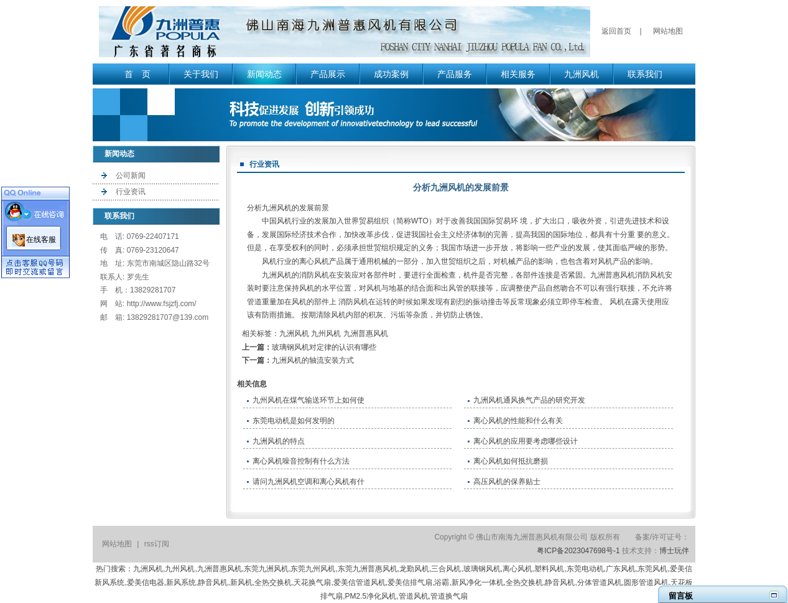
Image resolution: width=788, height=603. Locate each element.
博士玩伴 (674, 550)
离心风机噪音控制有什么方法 (301, 461)
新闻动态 (264, 74)
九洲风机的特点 (279, 441)
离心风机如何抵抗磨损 (510, 461)
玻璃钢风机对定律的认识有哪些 (324, 347)
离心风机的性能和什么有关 (518, 420)
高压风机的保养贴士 (506, 481)
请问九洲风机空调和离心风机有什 (308, 481)
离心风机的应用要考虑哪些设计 (525, 441)
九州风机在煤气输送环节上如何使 (308, 400)
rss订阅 (156, 544)
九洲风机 (581, 74)
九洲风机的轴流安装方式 (313, 360)
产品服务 (454, 74)
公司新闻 (131, 175)
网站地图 (668, 31)
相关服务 (518, 74)
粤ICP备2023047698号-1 (578, 550)
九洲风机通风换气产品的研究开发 (529, 400)
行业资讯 (131, 191)
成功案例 (391, 74)
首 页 (137, 74)
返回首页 (616, 31)
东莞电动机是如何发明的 (294, 420)
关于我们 (200, 74)
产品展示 (327, 74)
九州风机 (326, 333)
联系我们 (645, 74)
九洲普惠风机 (365, 333)
